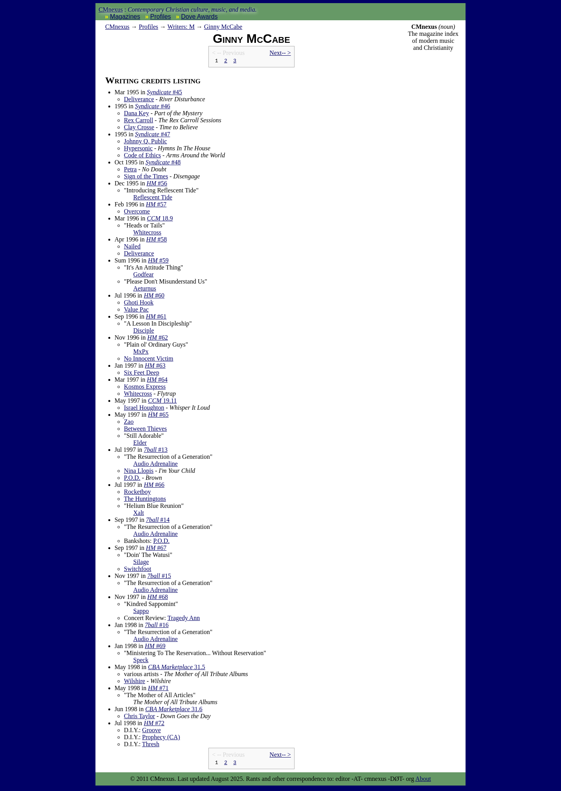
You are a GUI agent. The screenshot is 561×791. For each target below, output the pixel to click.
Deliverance (139, 100)
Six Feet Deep (141, 373)
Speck (140, 661)
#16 (157, 626)
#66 (154, 486)
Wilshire (134, 682)
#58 (156, 240)
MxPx (140, 352)
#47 (152, 135)
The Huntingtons (145, 500)
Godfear (143, 275)
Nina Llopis (138, 472)
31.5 (176, 668)
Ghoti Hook (138, 303)
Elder (140, 443)
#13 (156, 450)
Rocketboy (137, 493)
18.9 (160, 219)
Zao (129, 422)
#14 (157, 521)
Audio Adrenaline (155, 465)
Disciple (143, 331)
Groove (151, 731)
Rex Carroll (138, 121)
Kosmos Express (145, 387)
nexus (117, 26)
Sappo (141, 612)
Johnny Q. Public (145, 142)
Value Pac (136, 310)
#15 (159, 577)
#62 (157, 338)
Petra (130, 170)
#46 (152, 107)
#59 (158, 261)
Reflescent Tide (152, 198)
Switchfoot (137, 570)
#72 (154, 724)
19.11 (162, 401)
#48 (163, 163)
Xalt (138, 514)
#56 (156, 184)
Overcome (137, 212)
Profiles (160, 16)
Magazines (125, 16)
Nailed (132, 247)
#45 (164, 93)
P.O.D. (132, 479)
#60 (154, 296)
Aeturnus (144, 289)
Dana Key (136, 114)
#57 (156, 205)
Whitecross (147, 233)
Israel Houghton (144, 408)
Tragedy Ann (184, 619)
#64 (157, 380)
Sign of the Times (146, 177)
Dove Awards (199, 16)
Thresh (150, 745)
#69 (155, 647)
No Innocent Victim (148, 359)
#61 (156, 317)
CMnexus (111, 9)
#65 (158, 415)
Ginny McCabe (223, 26)
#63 (155, 366)
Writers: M (181, 26)
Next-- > (280, 52)
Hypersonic (138, 149)
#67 (156, 549)
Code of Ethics (142, 156)
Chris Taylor (139, 717)
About (423, 781)
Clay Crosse (139, 128)
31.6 (174, 710)
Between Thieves (145, 429)
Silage (141, 563)
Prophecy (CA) (161, 738)
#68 (157, 598)
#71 (158, 689)
